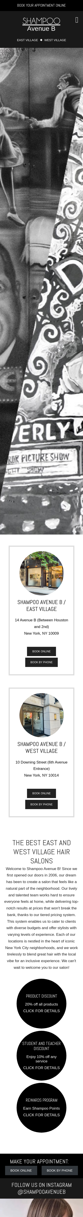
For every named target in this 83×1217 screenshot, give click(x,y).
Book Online (41, 651)
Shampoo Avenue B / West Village (41, 747)
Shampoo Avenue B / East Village (41, 606)
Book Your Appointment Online (41, 5)
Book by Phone (42, 662)
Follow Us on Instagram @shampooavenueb (42, 1188)
